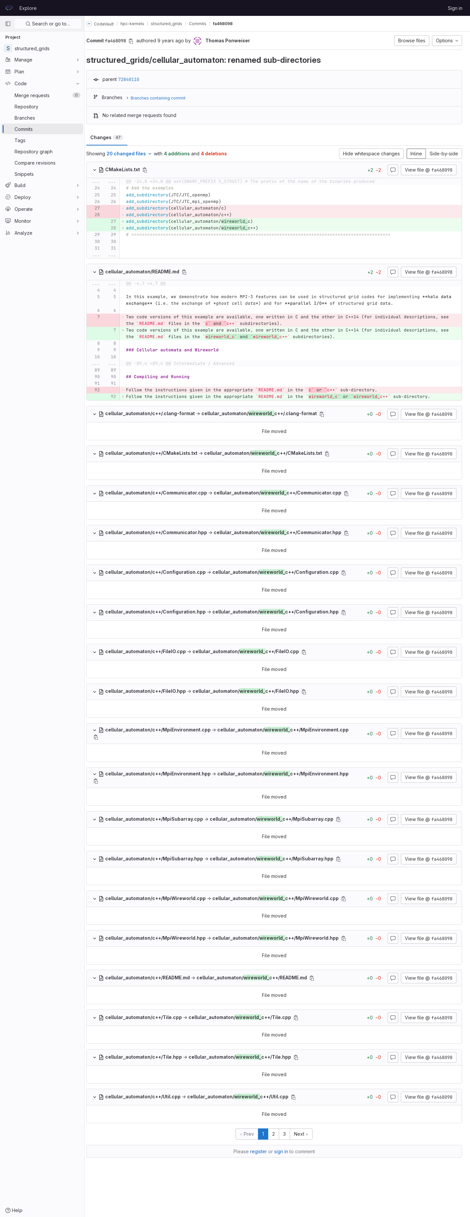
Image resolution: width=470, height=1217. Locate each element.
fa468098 (229, 23)
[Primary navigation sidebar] (8, 24)
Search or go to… (47, 23)
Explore (28, 8)
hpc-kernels (138, 23)
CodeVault (106, 23)
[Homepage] (9, 8)
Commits (204, 23)
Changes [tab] (113, 137)
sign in (284, 1177)
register (261, 1177)
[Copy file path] (151, 170)
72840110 (135, 79)
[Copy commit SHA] (137, 41)
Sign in (455, 8)
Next (304, 1160)
